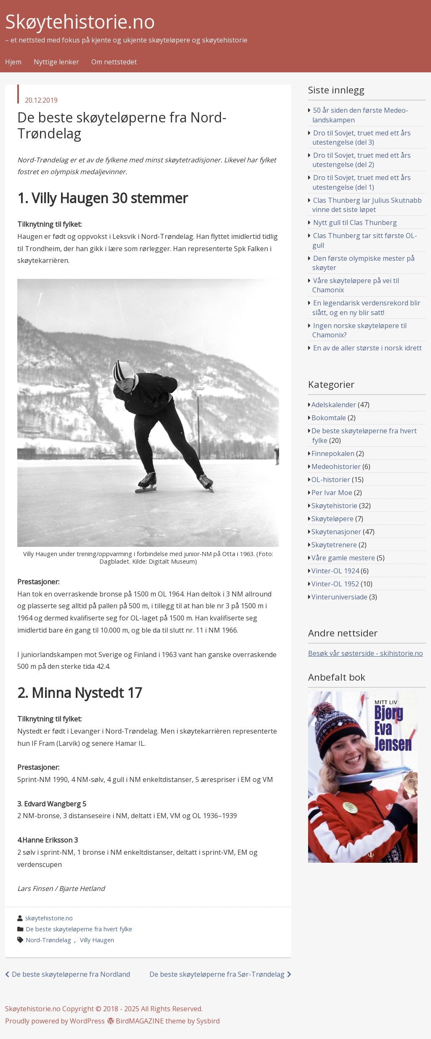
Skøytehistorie (334, 505)
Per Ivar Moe (331, 492)
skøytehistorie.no (49, 918)
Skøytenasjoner (336, 531)
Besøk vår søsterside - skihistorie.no (365, 653)
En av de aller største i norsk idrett (367, 348)
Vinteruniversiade (339, 597)
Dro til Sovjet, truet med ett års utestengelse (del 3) (361, 137)
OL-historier (330, 479)
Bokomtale (328, 417)
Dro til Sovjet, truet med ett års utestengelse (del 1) (361, 182)
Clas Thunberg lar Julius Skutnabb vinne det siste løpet (367, 205)
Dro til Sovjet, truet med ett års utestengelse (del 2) (361, 160)
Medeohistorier (336, 466)
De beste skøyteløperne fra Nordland (71, 974)
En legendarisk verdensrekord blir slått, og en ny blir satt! (366, 307)
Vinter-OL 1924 (335, 570)
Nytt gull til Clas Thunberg (355, 222)
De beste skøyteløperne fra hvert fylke (79, 929)
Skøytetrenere (334, 544)
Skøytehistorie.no (80, 21)
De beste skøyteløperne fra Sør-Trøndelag (217, 974)
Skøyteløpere (332, 518)
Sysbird (208, 1021)
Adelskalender (333, 404)
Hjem (13, 62)
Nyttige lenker (56, 62)
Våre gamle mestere (343, 557)
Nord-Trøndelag (48, 940)
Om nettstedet (114, 62)
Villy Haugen (97, 940)
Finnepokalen (332, 453)
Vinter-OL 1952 (335, 583)
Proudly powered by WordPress (55, 1021)
